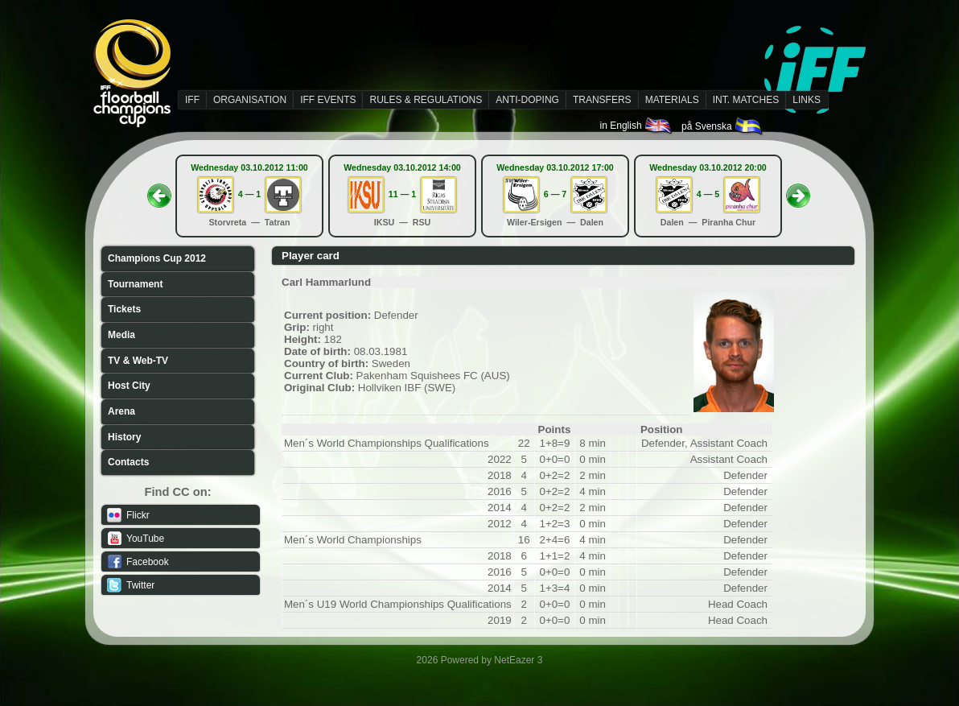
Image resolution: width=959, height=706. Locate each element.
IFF (192, 99)
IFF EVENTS (328, 99)
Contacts (128, 462)
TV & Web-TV (138, 360)
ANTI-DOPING (527, 99)
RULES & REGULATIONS (425, 99)
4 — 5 (708, 194)
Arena (121, 411)
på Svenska (722, 126)
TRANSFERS (602, 99)
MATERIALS (672, 99)
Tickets (124, 309)
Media (121, 335)
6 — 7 (555, 194)
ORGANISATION (249, 99)
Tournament (135, 284)
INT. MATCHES (746, 99)
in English (636, 125)
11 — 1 (402, 194)
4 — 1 (249, 194)
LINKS (806, 99)
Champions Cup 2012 (157, 258)
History (124, 437)
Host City (129, 385)
